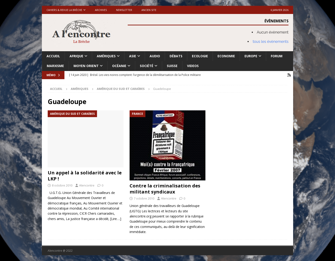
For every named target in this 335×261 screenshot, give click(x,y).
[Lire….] (115, 219)
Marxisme (55, 66)
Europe (251, 56)
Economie (226, 56)
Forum (276, 56)
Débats (176, 56)
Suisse (172, 66)
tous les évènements (270, 41)
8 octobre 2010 (62, 185)
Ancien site (148, 10)
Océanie (119, 66)
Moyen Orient (86, 66)
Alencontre (86, 185)
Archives (101, 10)
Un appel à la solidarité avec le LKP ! (85, 175)
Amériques (106, 56)
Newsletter (124, 10)
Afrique (76, 56)
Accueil (53, 56)
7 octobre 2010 (144, 198)
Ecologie (200, 56)
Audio (155, 56)
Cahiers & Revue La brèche (64, 10)
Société (146, 66)
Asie (132, 56)
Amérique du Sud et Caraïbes (121, 89)
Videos (193, 66)
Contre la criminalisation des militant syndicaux (165, 189)
